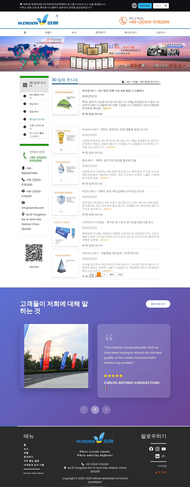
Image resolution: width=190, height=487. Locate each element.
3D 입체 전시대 (65, 79)
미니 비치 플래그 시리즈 (36, 134)
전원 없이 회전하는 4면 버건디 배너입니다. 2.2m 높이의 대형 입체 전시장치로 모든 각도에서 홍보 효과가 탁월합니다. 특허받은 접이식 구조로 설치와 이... (120, 228)
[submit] (166, 5)
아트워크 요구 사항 (34, 464)
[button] (134, 5)
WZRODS (145, 5)
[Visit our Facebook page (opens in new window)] (151, 448)
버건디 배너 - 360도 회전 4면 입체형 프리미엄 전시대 (113, 214)
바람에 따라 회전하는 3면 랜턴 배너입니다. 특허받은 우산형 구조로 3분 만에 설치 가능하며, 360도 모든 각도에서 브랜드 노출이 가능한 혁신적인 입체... (120, 197)
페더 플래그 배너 (36, 96)
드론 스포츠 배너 (36, 127)
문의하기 (100, 32)
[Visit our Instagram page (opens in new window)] (158, 448)
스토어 (161, 32)
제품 (49, 32)
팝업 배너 (34, 111)
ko (128, 82)
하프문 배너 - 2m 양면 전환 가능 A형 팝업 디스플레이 (113, 91)
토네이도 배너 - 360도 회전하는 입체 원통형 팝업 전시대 (115, 152)
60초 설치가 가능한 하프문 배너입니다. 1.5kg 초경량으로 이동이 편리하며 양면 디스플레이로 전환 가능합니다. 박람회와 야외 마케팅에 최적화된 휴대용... (120, 106)
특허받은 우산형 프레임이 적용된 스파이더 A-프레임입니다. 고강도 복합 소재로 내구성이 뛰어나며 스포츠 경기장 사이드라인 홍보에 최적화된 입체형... (120, 259)
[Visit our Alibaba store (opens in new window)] (163, 456)
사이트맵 (162, 466)
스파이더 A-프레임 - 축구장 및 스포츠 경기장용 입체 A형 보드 (118, 245)
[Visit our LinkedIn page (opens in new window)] (158, 456)
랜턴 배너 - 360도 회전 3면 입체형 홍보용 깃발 (109, 183)
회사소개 (131, 32)
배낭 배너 (34, 103)
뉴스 (74, 32)
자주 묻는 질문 (32, 460)
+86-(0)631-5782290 (149, 22)
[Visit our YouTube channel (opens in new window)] (163, 448)
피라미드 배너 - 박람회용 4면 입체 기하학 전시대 (110, 275)
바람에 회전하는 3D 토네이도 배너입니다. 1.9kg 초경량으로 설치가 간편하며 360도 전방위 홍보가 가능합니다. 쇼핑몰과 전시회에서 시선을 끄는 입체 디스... (120, 166)
